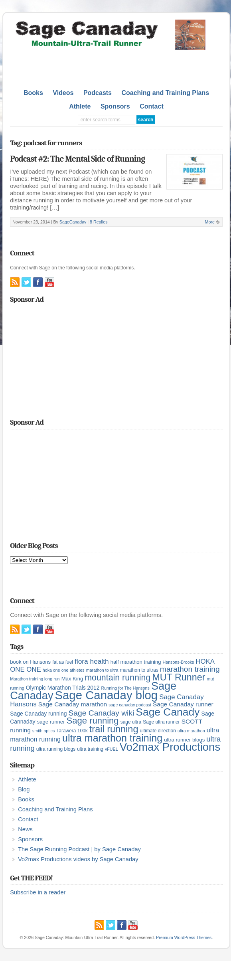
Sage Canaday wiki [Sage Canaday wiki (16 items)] (101, 713)
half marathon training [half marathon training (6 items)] (136, 662)
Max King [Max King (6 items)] (72, 679)
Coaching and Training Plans (165, 92)
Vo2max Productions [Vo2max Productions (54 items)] (170, 747)
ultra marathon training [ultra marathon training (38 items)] (112, 737)
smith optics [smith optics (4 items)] (43, 730)
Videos (63, 92)
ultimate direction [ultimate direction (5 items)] (158, 731)
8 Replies (98, 221)
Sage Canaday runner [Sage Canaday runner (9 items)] (183, 704)
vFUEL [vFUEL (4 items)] (111, 749)
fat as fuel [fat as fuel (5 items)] (62, 662)
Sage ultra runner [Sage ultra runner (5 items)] (161, 722)
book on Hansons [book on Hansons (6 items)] (30, 662)
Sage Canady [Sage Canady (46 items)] (167, 712)
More (210, 221)
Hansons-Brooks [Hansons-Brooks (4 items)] (178, 662)
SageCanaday (73, 221)
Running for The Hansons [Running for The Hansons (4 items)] (125, 688)
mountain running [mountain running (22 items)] (117, 677)
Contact (152, 106)
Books (33, 92)
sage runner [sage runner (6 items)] (51, 722)
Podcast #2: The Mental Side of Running (77, 159)
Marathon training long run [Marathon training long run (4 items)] (34, 678)
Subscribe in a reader (37, 892)
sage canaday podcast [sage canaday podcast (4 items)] (130, 704)
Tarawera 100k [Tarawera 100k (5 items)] (71, 731)
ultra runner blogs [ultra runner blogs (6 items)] (184, 740)
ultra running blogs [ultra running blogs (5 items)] (55, 749)
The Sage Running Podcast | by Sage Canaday (79, 849)
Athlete (80, 106)
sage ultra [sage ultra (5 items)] (131, 722)
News (25, 829)
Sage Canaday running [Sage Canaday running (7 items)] (38, 713)
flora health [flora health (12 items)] (92, 661)
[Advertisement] (116, 66)
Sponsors (115, 106)
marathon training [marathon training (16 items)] (190, 669)
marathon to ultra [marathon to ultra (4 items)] (102, 670)
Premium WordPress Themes (183, 937)
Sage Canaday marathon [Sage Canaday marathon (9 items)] (72, 704)
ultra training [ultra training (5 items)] (90, 749)
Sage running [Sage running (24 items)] (93, 721)
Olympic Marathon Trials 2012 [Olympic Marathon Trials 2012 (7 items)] (63, 687)
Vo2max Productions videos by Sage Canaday (78, 859)
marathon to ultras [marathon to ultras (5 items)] (139, 670)
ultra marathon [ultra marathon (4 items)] (191, 730)
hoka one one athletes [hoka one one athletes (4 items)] (64, 670)
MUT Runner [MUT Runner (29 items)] (178, 677)
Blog (24, 789)
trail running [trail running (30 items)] (113, 729)
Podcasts (97, 92)
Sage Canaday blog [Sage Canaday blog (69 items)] (106, 695)
